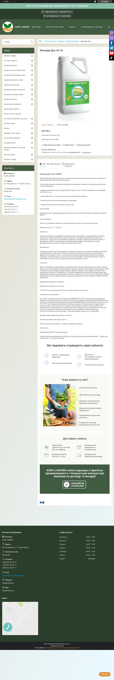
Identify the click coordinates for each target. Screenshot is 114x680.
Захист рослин (50, 41)
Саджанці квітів (9, 143)
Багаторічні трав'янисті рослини (15, 119)
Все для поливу (9, 154)
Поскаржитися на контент (53, 648)
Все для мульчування (12, 138)
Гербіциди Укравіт (72, 41)
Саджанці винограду (11, 85)
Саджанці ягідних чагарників (14, 89)
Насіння (7, 128)
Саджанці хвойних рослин (13, 80)
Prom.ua (67, 644)
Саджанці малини (10, 65)
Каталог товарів (10, 56)
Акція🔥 (72, 27)
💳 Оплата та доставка (54, 27)
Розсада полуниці (10, 61)
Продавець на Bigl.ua (57, 646)
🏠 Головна (36, 27)
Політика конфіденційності (70, 648)
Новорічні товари (10, 159)
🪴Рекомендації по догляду (91, 27)
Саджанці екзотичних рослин (14, 70)
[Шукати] (31, 41)
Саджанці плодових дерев (13, 94)
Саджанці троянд (10, 99)
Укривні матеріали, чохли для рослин (14, 149)
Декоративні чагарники (12, 104)
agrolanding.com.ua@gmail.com (15, 199)
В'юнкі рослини (9, 123)
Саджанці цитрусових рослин (14, 75)
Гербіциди (60, 41)
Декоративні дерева (11, 109)
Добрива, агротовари (12, 133)
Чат (105, 674)
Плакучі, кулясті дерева (12, 114)
